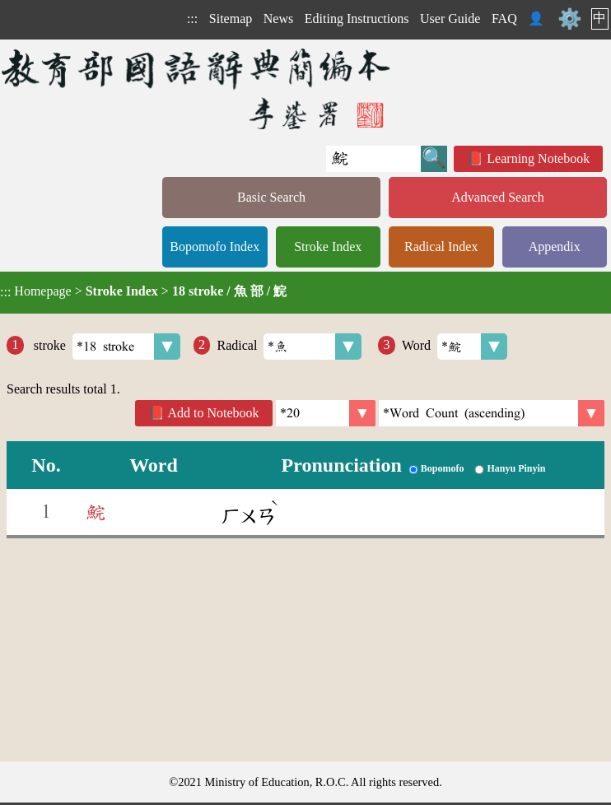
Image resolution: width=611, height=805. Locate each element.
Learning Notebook (538, 158)
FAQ (504, 19)
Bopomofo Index (214, 247)
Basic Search (271, 197)
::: (192, 19)
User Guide (450, 19)
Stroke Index (327, 247)
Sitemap (230, 19)
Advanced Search (497, 197)
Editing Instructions (357, 19)
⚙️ (569, 19)
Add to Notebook (213, 413)
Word (454, 346)
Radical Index (441, 247)
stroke (105, 346)
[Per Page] (325, 413)
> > (143, 291)
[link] (491, 413)
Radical (289, 346)
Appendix (555, 247)
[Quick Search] (373, 159)
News (278, 19)
